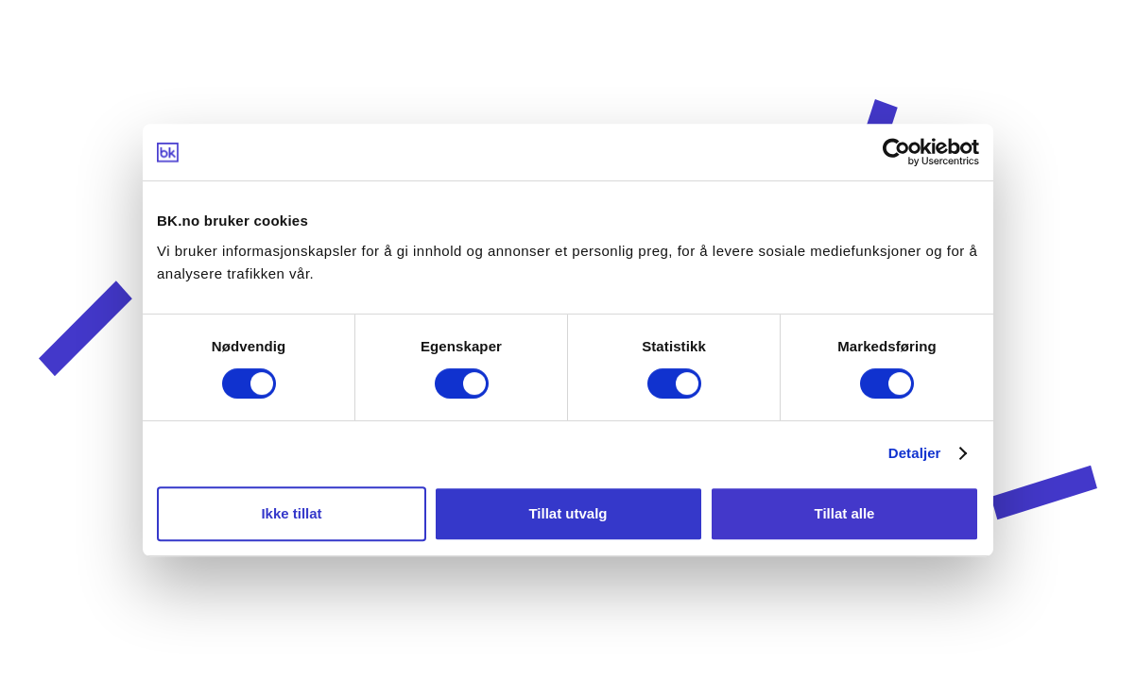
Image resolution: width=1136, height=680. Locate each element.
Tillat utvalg (567, 513)
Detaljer (914, 453)
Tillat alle (845, 513)
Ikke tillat (291, 513)
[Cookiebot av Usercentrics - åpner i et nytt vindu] (896, 152)
